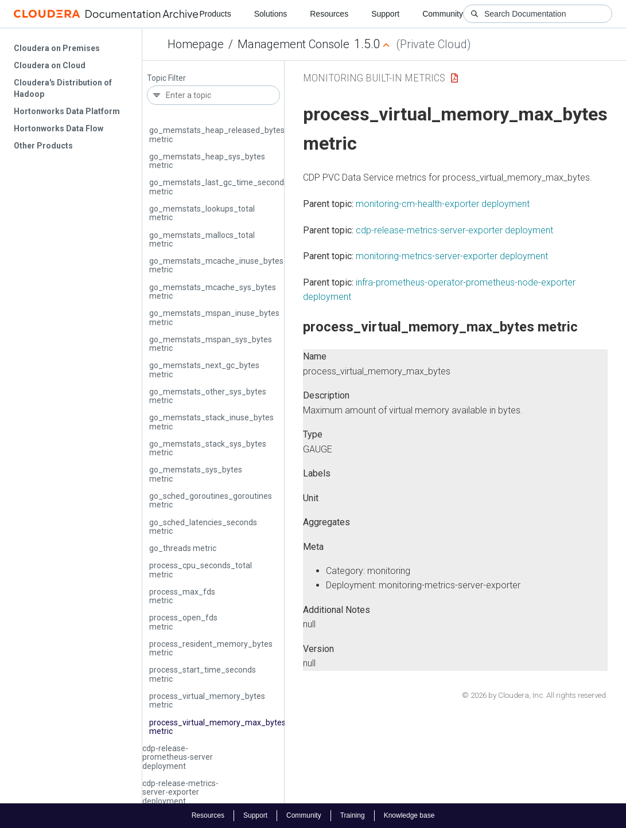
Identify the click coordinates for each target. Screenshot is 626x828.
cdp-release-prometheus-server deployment (177, 757)
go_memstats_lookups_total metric (202, 213)
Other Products (43, 145)
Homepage (196, 44)
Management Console (293, 44)
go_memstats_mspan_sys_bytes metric (210, 344)
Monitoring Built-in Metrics (374, 77)
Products (215, 13)
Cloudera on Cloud (49, 65)
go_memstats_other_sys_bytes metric (207, 396)
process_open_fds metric (183, 622)
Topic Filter (166, 78)
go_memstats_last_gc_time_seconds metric (218, 187)
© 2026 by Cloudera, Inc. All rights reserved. (535, 695)
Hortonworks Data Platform (67, 111)
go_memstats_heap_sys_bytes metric (207, 161)
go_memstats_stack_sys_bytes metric (207, 448)
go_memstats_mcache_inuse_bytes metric (216, 265)
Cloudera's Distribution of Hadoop (63, 88)
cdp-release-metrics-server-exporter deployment (180, 792)
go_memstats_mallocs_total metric (202, 239)
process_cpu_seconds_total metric (200, 570)
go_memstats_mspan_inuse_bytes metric (214, 317)
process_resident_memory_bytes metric (211, 648)
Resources (329, 13)
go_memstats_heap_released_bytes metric (217, 134)
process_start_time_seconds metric (202, 674)
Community (442, 13)
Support (385, 13)
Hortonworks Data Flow (58, 128)
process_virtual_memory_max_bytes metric (217, 727)
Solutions (270, 13)
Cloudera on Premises (57, 48)
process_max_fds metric (182, 596)
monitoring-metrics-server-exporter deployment (452, 256)
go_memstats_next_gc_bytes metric (204, 369)
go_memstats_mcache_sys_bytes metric (212, 291)
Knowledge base (409, 815)
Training (352, 815)
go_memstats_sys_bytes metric (195, 474)
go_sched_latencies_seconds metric (203, 527)
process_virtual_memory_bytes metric (207, 700)
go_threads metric (182, 548)
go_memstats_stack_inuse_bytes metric (211, 422)
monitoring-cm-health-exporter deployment (443, 203)
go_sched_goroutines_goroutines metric (210, 500)
